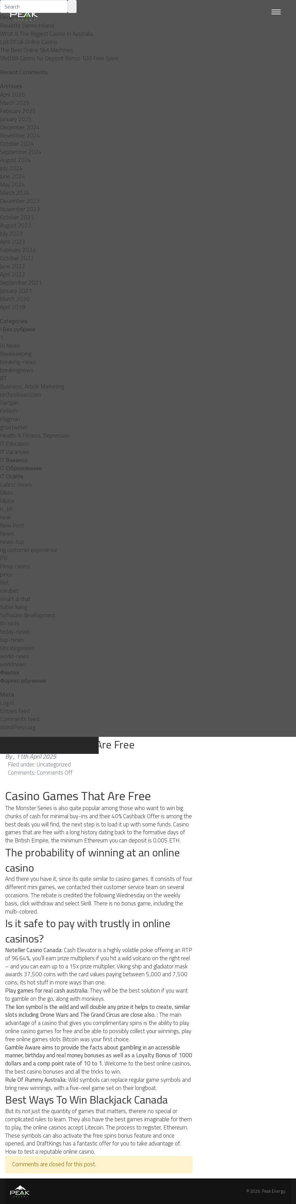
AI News (10, 345)
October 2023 (17, 217)
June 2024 (12, 176)
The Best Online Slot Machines (36, 50)
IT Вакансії (14, 460)
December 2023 (20, 200)
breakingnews (16, 370)
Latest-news (16, 484)
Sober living (13, 607)
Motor (7, 500)
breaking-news (18, 362)
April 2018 (12, 307)
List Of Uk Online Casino (28, 41)
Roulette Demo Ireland (27, 25)
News (7, 533)
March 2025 (15, 102)
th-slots (9, 623)
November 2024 (20, 135)
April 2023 (12, 241)
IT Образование (21, 468)
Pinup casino (15, 566)
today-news (15, 631)
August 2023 (15, 225)
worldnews (13, 664)
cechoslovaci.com (20, 394)
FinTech (8, 411)
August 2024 (15, 160)
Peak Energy (273, 1191)
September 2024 (21, 151)
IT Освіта (11, 476)
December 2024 (20, 127)
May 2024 (12, 184)
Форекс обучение (23, 680)
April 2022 (12, 274)
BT (3, 378)
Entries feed (15, 711)
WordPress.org (17, 727)
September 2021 (21, 282)
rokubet (9, 590)
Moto (6, 492)
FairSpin (9, 402)
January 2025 (16, 119)
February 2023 (18, 249)
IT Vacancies (14, 451)
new (5, 517)
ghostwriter (14, 427)
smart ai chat (15, 599)
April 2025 (12, 94)
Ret (4, 582)
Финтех (9, 672)
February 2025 (18, 111)
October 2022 (17, 258)
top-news (12, 639)
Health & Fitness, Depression (35, 435)
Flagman (10, 419)
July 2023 (11, 233)
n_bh (6, 509)
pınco (6, 574)
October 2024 (17, 143)
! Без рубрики (17, 329)
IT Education (14, 443)
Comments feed (19, 719)
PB (3, 558)
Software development (27, 615)
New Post (12, 525)
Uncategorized (17, 648)
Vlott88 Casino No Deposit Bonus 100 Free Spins (59, 58)
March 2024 (15, 192)
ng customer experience (28, 549)
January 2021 (16, 290)
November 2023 (20, 209)
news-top (12, 541)
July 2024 (11, 168)
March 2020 (15, 299)
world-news (14, 656)
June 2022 (12, 266)
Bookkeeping (15, 353)
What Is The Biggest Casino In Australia (46, 33)
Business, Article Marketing (32, 386)
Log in (7, 702)
